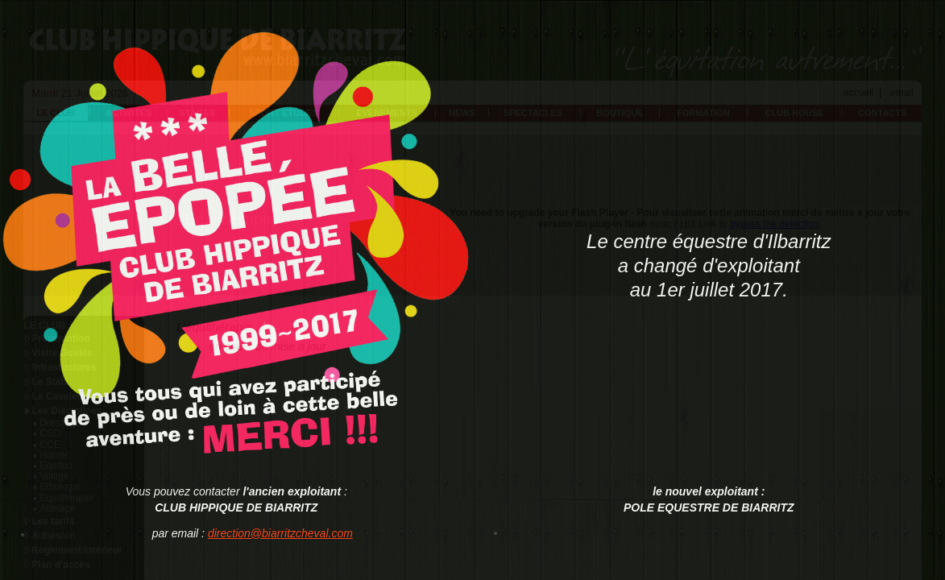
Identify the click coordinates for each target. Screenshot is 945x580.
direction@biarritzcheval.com (280, 533)
